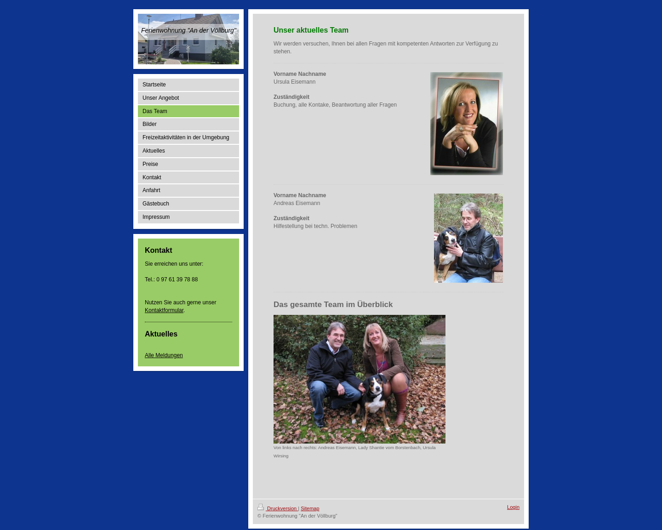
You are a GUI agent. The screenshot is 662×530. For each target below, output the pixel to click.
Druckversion (277, 508)
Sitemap (310, 508)
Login (513, 507)
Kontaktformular (164, 310)
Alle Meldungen (164, 355)
